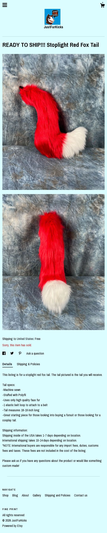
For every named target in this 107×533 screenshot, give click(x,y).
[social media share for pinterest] (20, 353)
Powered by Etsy (12, 526)
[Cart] (102, 6)
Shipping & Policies (28, 364)
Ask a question (35, 353)
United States (25, 339)
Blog (15, 495)
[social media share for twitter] (12, 353)
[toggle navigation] (4, 5)
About (26, 495)
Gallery (37, 495)
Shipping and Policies (58, 495)
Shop (5, 495)
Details (7, 364)
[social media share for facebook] (4, 353)
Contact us (80, 495)
